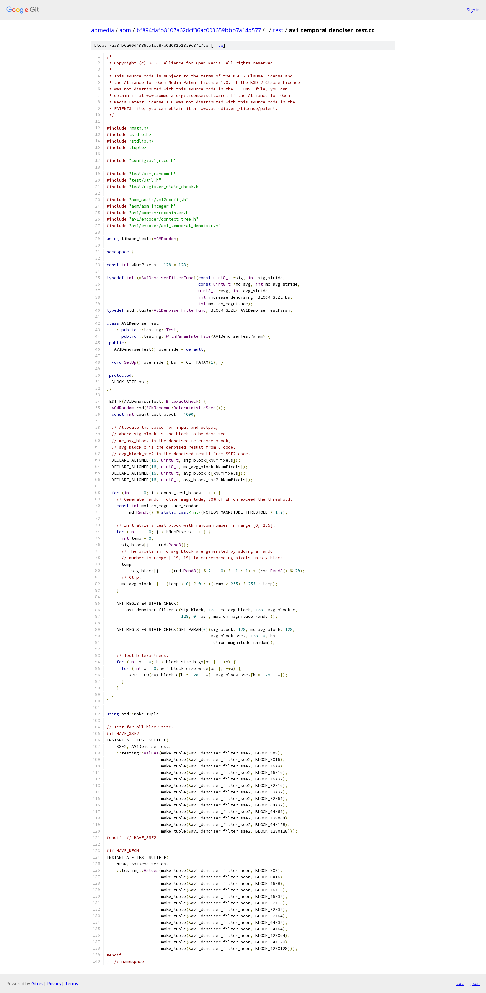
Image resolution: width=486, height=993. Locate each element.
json (475, 983)
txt (460, 983)
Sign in (473, 10)
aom (125, 30)
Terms (71, 983)
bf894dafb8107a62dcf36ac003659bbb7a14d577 (198, 30)
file (218, 45)
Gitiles (37, 983)
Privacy (54, 983)
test (278, 30)
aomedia (102, 30)
